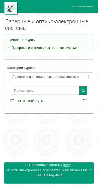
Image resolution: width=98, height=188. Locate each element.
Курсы (31, 40)
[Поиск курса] (45, 90)
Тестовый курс (30, 100)
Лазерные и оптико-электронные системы (44, 48)
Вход (91, 6)
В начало (12, 40)
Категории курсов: (21, 68)
